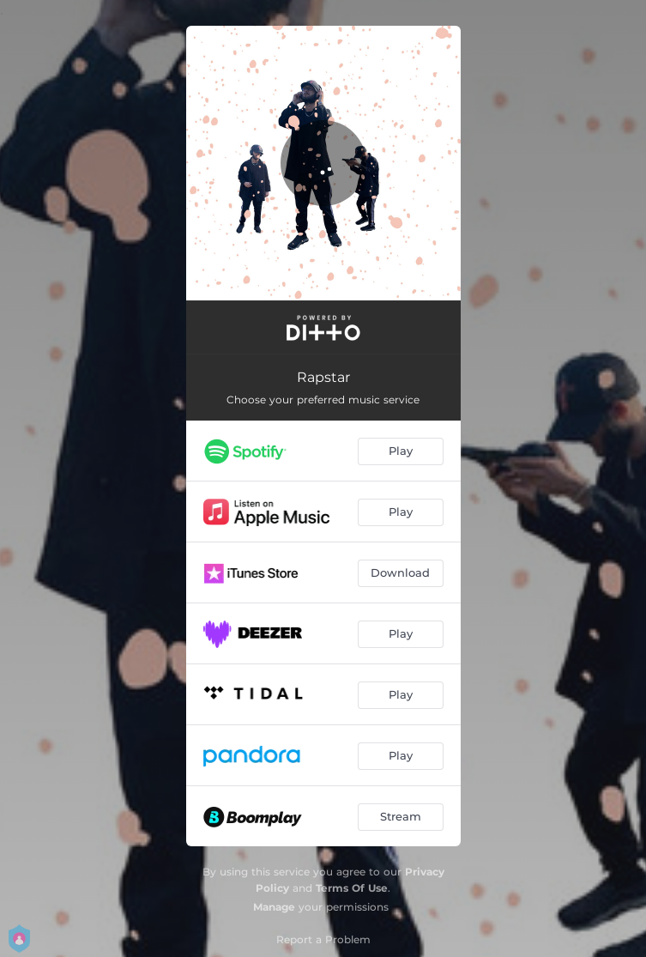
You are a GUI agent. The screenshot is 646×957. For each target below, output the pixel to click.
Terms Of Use (352, 887)
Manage (274, 906)
